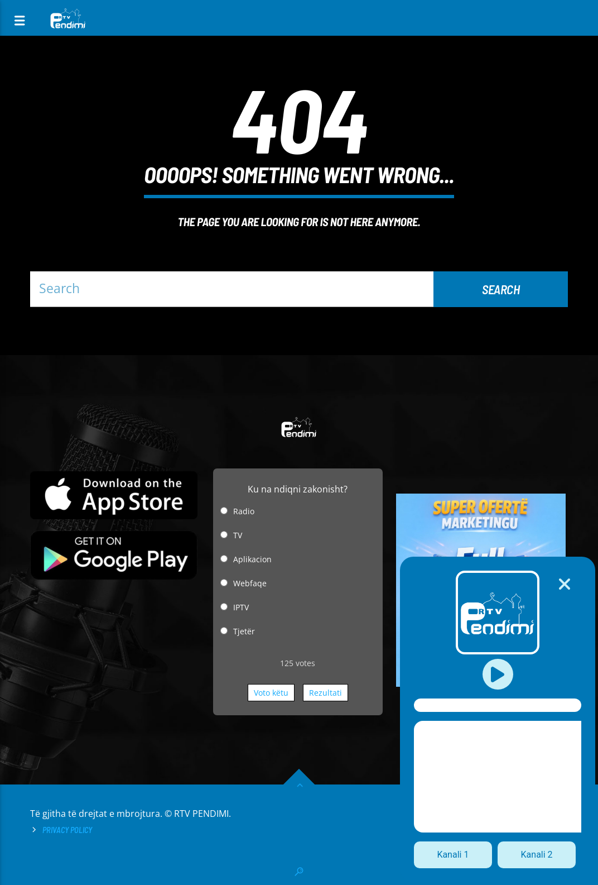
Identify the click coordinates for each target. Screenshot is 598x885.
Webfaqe (250, 583)
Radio (243, 511)
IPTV (241, 607)
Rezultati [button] (325, 692)
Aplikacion (252, 559)
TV (237, 535)
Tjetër (244, 631)
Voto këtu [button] (271, 692)
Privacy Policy (67, 830)
